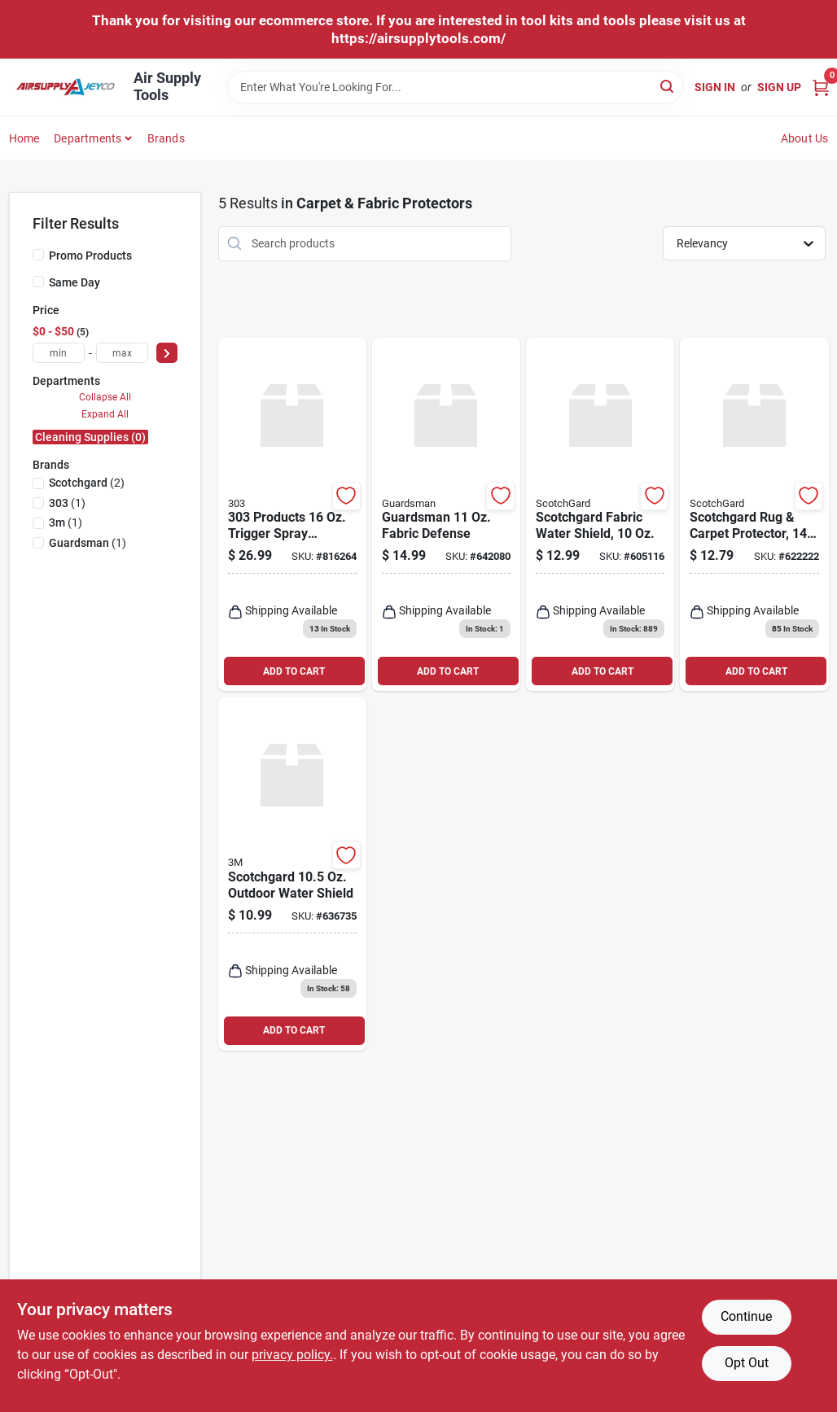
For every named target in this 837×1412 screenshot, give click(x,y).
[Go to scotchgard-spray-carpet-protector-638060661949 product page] (754, 515)
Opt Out (747, 1362)
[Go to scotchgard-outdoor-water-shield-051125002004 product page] (292, 874)
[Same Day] (38, 281)
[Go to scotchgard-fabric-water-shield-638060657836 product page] (600, 515)
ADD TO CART (294, 671)
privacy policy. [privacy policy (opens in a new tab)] (292, 1354)
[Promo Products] (38, 254)
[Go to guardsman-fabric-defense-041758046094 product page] (446, 515)
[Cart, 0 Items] (821, 87)
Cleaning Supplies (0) (90, 437)
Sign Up (779, 87)
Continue (746, 1316)
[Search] (668, 85)
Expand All (105, 414)
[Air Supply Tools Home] (66, 87)
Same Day (74, 282)
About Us (805, 138)
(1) (67, 502)
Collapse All (105, 397)
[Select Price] (166, 353)
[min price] (59, 353)
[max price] (122, 353)
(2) (87, 482)
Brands (166, 138)
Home (24, 138)
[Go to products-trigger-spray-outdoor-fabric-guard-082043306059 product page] (292, 515)
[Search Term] (455, 87)
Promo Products (90, 255)
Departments (87, 138)
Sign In (715, 87)
